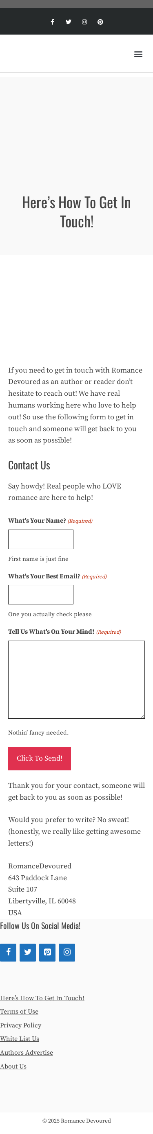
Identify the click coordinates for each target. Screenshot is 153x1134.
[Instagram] (67, 953)
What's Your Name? (50, 521)
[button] (138, 53)
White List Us (19, 1039)
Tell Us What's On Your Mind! (64, 632)
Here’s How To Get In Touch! (42, 998)
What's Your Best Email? (57, 576)
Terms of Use (19, 1012)
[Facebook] (8, 953)
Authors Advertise (26, 1053)
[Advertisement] (76, 120)
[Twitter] (28, 953)
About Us (13, 1066)
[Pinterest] (47, 953)
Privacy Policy (20, 1025)
